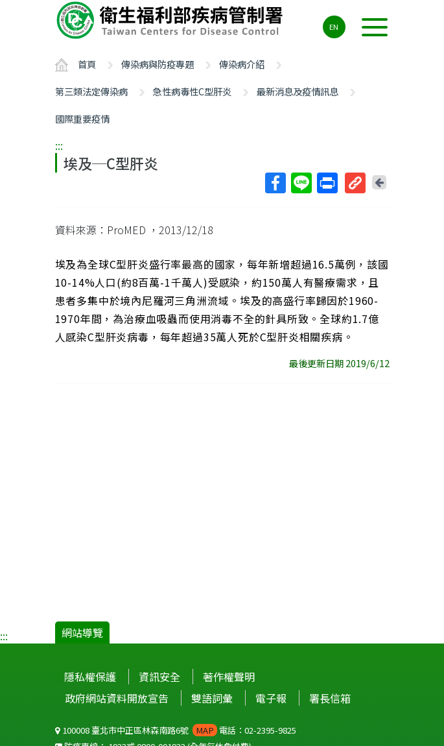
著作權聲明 (229, 676)
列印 (327, 183)
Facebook (275, 183)
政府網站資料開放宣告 (117, 698)
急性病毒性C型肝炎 (192, 91)
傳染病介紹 (241, 64)
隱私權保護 (90, 676)
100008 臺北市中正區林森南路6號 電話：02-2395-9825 (175, 730)
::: (59, 145)
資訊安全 (159, 676)
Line (301, 183)
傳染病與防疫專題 (157, 64)
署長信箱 (330, 698)
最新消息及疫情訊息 (297, 91)
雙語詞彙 (212, 698)
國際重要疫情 (82, 118)
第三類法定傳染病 (91, 91)
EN (333, 26)
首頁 (87, 64)
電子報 (270, 698)
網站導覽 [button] (82, 632)
